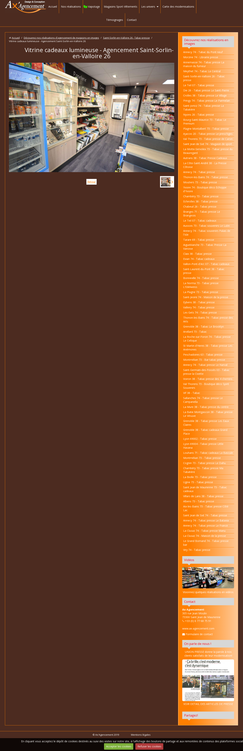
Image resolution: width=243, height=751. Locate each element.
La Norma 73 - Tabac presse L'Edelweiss (201, 285)
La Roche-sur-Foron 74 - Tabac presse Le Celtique (207, 338)
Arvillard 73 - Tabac (195, 331)
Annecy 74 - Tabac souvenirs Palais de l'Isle (206, 232)
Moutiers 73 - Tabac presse (200, 182)
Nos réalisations (71, 6)
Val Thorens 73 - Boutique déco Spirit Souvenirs (206, 386)
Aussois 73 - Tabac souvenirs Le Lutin (206, 225)
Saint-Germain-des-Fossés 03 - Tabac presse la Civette (206, 372)
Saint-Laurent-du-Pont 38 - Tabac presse (203, 271)
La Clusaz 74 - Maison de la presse (204, 536)
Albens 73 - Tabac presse (198, 501)
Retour (91, 181)
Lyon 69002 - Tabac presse (200, 439)
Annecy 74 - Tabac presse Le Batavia (206, 520)
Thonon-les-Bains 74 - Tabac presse (205, 177)
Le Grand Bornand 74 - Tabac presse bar (206, 542)
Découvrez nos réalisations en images (206, 42)
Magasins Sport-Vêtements (120, 6)
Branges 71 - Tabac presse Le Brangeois (201, 213)
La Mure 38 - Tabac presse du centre (206, 407)
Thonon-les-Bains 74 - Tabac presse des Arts (208, 319)
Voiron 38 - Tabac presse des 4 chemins (207, 379)
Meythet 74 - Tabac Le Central (202, 71)
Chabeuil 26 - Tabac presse (199, 206)
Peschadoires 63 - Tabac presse (202, 354)
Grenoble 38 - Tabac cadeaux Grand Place (205, 431)
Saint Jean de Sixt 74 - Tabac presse (205, 515)
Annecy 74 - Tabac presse (199, 172)
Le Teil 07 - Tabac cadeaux (199, 220)
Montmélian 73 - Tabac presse (202, 458)
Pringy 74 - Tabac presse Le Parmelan (206, 100)
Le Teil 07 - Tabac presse (198, 85)
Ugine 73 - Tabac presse (198, 482)
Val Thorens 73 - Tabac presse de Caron (208, 139)
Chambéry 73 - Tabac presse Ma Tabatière (203, 470)
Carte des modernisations (178, 6)
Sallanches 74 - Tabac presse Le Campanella (203, 400)
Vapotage (94, 6)
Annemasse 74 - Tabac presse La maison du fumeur (203, 64)
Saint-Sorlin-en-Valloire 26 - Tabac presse (126, 37)
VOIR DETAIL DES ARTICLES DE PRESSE (208, 682)
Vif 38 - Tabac (191, 393)
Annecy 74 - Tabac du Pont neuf (203, 52)
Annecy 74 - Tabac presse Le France (205, 525)
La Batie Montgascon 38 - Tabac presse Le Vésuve (208, 414)
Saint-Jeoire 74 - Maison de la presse (205, 297)
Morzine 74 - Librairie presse (200, 57)
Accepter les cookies (118, 746)
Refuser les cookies (149, 746)
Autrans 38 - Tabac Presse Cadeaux (205, 158)
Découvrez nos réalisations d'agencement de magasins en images (61, 37)
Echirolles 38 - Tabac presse (200, 201)
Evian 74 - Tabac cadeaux (199, 259)
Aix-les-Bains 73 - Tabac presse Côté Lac (205, 508)
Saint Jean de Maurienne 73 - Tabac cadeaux (205, 489)
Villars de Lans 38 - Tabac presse (203, 496)
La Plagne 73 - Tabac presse (200, 292)
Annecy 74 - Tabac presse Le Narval (205, 365)
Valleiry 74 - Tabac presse (199, 307)
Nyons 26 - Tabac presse (198, 114)
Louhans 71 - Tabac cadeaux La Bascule (208, 453)
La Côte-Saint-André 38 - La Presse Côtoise (204, 165)
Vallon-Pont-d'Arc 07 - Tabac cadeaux (206, 264)
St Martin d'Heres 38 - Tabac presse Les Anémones (207, 347)
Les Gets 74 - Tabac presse (200, 312)
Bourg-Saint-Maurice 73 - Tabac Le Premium (204, 121)
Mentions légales (141, 734)
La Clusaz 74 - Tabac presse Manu (204, 530)
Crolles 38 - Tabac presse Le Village (205, 95)
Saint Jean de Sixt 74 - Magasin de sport (207, 144)
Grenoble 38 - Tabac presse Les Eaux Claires (206, 422)
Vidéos (189, 560)
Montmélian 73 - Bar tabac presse (204, 359)
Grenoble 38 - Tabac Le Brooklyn (203, 326)
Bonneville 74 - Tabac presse (201, 278)
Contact (132, 20)
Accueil (52, 6)
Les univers (148, 6)
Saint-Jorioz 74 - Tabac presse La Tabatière (203, 107)
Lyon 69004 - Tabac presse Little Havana (203, 445)
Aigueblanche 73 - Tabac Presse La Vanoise (204, 246)
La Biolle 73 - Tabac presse (200, 477)
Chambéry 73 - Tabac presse (201, 196)
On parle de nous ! (197, 643)
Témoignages (114, 20)
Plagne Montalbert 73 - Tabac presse (206, 128)
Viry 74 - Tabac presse (196, 550)
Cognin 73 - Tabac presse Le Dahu (204, 463)
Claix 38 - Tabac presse (197, 254)
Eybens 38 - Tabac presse (199, 302)
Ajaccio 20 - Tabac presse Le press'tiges (208, 134)
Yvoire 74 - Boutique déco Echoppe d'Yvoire (204, 189)
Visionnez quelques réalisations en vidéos (208, 592)
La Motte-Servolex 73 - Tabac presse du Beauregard (208, 151)
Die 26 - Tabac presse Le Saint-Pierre (206, 90)
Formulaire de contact (197, 634)
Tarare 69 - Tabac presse (198, 239)
